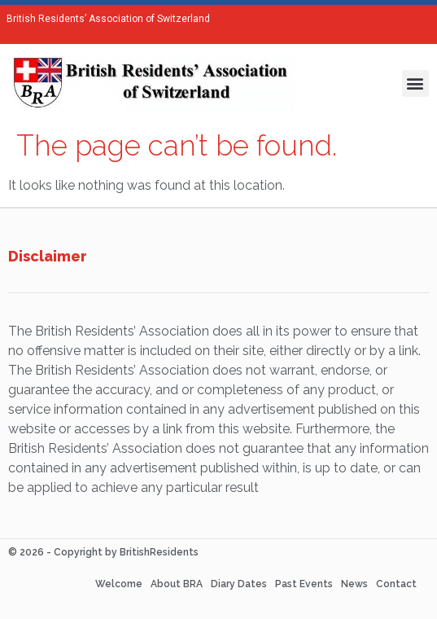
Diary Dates (239, 584)
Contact (396, 584)
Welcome (118, 584)
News (354, 584)
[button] (415, 83)
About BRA (177, 584)
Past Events (304, 584)
